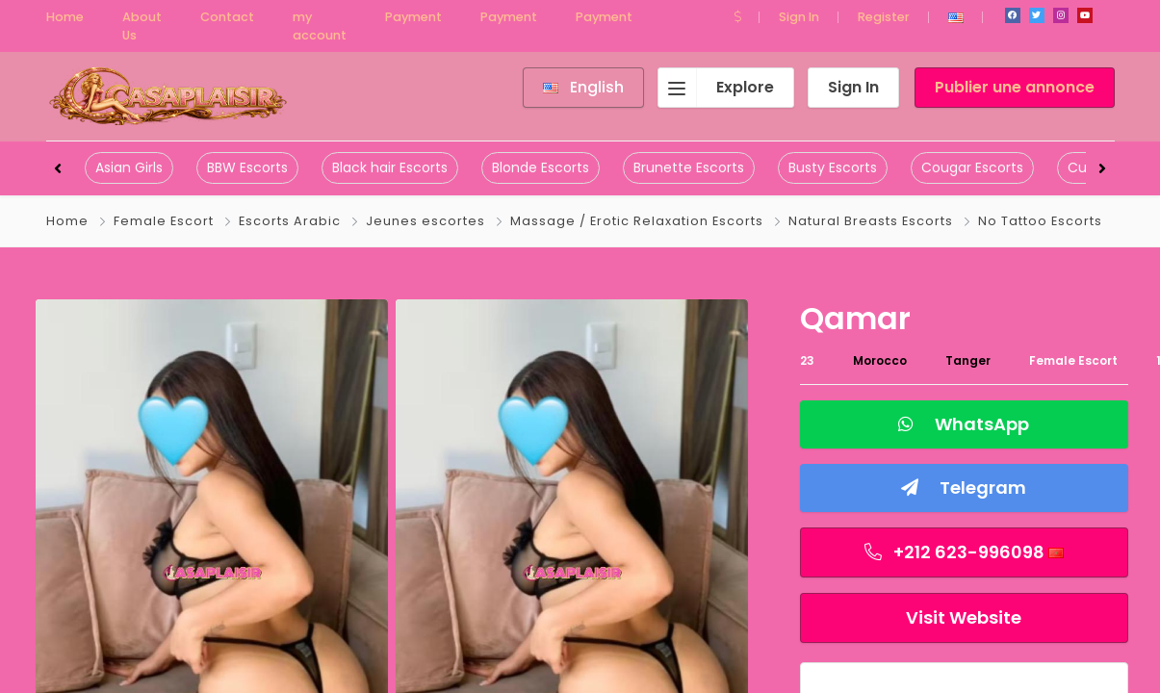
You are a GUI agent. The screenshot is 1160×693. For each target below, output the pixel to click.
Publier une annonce (1015, 87)
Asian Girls (129, 167)
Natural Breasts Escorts (870, 221)
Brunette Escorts (688, 167)
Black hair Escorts (390, 167)
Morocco (880, 360)
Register (884, 17)
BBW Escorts (247, 167)
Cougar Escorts (972, 167)
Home (67, 221)
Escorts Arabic (290, 221)
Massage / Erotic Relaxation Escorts (636, 221)
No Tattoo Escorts (1040, 221)
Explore (716, 87)
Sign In (799, 17)
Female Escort (164, 221)
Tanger (968, 360)
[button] (737, 17)
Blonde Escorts (540, 167)
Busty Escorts (832, 167)
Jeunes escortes (425, 221)
